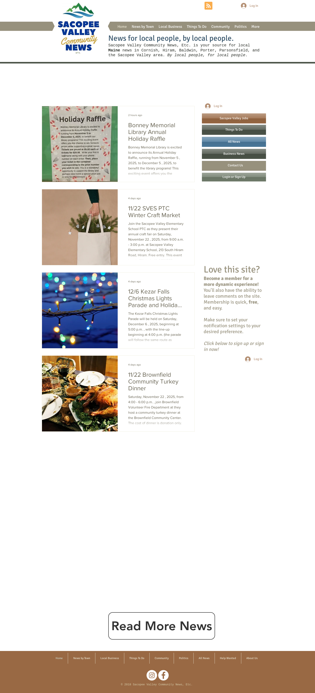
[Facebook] (163, 675)
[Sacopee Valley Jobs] (234, 118)
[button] (142, 26)
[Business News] (234, 154)
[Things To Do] (234, 130)
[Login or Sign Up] (234, 177)
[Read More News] (161, 626)
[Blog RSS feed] (208, 6)
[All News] (234, 142)
